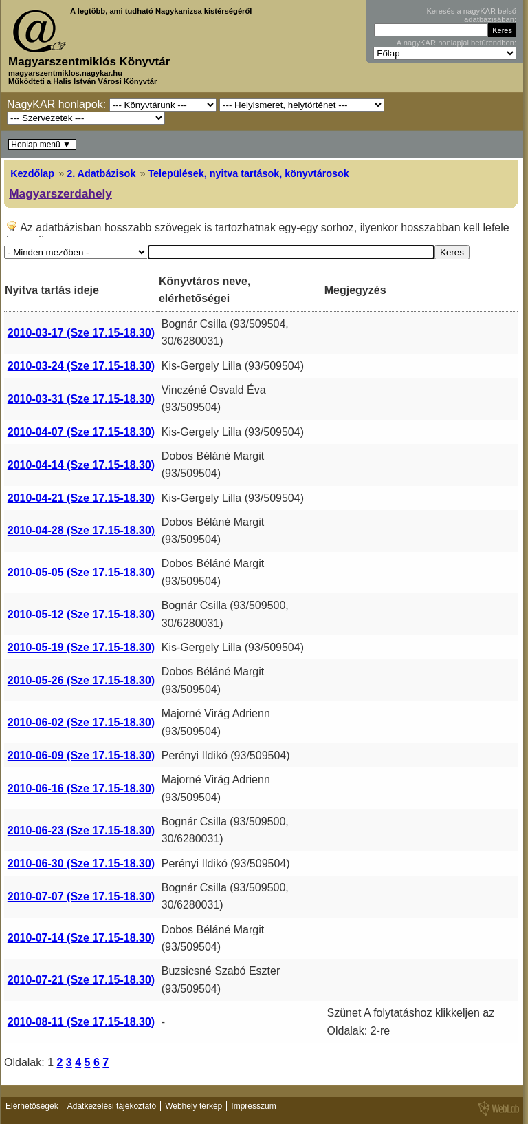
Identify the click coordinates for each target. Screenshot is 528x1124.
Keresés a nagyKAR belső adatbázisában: (471, 15)
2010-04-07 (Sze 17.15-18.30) (81, 432)
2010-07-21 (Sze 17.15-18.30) (81, 980)
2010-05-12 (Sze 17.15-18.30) (81, 614)
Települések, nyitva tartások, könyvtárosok (248, 173)
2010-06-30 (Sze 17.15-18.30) (81, 863)
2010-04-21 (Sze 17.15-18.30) (81, 498)
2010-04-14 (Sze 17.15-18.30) (81, 465)
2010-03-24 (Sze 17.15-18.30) (81, 366)
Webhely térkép (193, 1106)
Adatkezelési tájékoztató (111, 1106)
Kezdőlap (32, 173)
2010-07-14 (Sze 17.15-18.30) (81, 938)
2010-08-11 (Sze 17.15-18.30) (81, 1022)
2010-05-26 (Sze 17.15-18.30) (81, 680)
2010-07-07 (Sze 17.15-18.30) (81, 896)
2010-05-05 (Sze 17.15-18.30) (81, 572)
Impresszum (253, 1106)
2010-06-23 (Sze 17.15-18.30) (81, 830)
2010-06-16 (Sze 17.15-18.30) (81, 788)
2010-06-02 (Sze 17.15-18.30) (81, 722)
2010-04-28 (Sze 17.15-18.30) (81, 530)
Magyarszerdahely (60, 193)
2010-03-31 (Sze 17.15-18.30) (81, 399)
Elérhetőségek (32, 1106)
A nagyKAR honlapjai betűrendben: (456, 43)
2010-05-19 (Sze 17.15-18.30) (81, 647)
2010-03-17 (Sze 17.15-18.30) (81, 333)
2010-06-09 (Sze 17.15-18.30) (81, 755)
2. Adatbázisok (101, 173)
